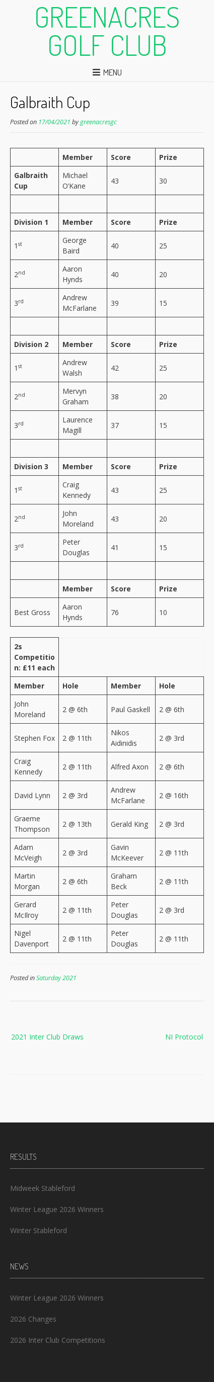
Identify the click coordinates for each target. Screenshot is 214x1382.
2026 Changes (33, 1319)
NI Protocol (184, 1037)
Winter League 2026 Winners (57, 1209)
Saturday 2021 (56, 978)
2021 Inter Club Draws (47, 1037)
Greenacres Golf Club (107, 31)
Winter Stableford (38, 1230)
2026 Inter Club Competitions (57, 1340)
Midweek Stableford (42, 1188)
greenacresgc (98, 122)
